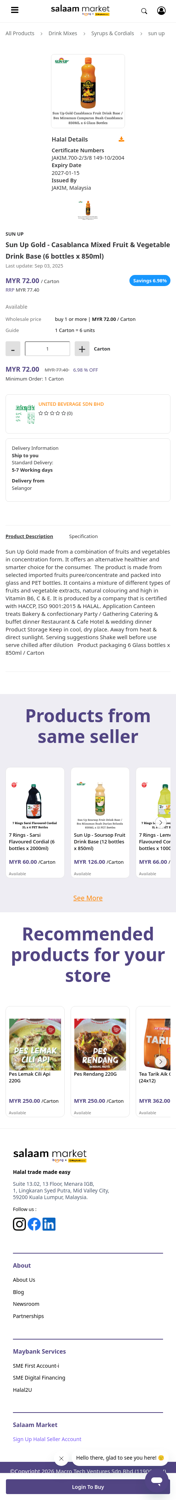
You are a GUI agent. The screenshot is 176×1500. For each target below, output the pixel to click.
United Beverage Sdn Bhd (71, 404)
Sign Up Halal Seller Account (47, 1439)
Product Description (29, 536)
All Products (20, 33)
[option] (35, 822)
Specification (83, 536)
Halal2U (22, 1389)
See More (87, 897)
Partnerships (28, 1316)
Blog (18, 1291)
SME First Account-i (36, 1365)
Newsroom (26, 1303)
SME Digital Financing (39, 1377)
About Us (24, 1279)
